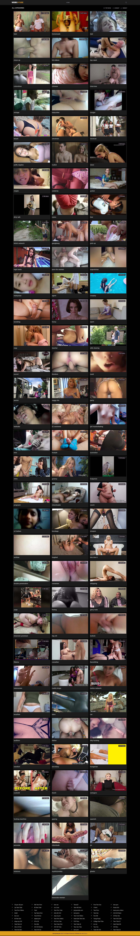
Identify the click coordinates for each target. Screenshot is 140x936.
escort (16, 374)
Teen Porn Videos (19, 910)
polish (92, 191)
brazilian (17, 714)
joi (91, 845)
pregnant (17, 505)
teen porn (115, 905)
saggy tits (55, 400)
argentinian (94, 269)
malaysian (17, 296)
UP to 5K (36, 921)
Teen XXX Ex (37, 930)
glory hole (94, 610)
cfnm (16, 479)
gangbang (55, 243)
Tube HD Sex (37, 916)
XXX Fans (76, 921)
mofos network (95, 688)
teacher (55, 348)
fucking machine (20, 819)
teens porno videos (118, 910)
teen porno (76, 913)
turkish (92, 636)
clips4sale (56, 845)
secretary (55, 767)
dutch (54, 793)
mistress (17, 871)
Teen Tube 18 (77, 924)
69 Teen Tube (37, 907)
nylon (54, 217)
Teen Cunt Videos (78, 916)
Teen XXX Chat (117, 919)
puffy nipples (19, 165)
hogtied (55, 557)
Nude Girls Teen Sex (79, 919)
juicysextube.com (78, 910)
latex (54, 714)
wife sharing (94, 348)
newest (125, 8)
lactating (17, 322)
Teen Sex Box (18, 930)
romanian (55, 584)
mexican (93, 139)
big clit (54, 636)
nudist (54, 165)
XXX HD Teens (117, 913)
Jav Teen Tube (18, 907)
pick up (93, 243)
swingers (93, 793)
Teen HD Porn (77, 907)
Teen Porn (96, 910)
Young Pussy (97, 919)
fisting (54, 610)
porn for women (58, 269)
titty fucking (94, 741)
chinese (55, 86)
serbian (16, 557)
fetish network (19, 243)
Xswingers (56, 930)
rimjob (16, 191)
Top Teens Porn (38, 913)
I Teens (95, 907)
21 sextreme (56, 426)
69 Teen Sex (17, 919)
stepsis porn (37, 919)
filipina (16, 662)
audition (17, 741)
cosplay (93, 296)
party (92, 400)
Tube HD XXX (97, 930)
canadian (55, 662)
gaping (54, 819)
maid (92, 374)
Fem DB (96, 916)
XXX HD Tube (57, 927)
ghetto (92, 871)
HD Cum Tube (57, 921)
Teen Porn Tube (58, 910)
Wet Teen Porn (38, 905)
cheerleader (56, 505)
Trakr (35, 910)
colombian (18, 86)
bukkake (17, 426)
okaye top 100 (18, 921)
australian (94, 453)
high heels (18, 269)
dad (91, 34)
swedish (17, 767)
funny (54, 322)
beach (16, 139)
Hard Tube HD (117, 924)
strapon (93, 531)
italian (54, 741)
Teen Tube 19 (117, 930)
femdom (55, 374)
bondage (55, 531)
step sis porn (57, 916)
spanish (93, 819)
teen (15, 34)
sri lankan (17, 531)
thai (91, 217)
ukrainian (55, 139)
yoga (15, 610)
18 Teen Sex (116, 916)
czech (92, 505)
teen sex (56, 905)
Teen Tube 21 (117, 921)
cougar (92, 112)
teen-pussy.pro (56, 933)
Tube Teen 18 (18, 924)
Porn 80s (36, 924)
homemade (56, 34)
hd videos (55, 60)
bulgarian (93, 479)
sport (92, 322)
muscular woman (58, 898)
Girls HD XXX (57, 913)
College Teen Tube (98, 921)
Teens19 (76, 905)
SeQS (16, 913)
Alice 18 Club (17, 927)
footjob (54, 453)
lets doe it (94, 557)
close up (17, 60)
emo (15, 453)
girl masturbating (96, 426)
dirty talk (17, 217)
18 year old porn (18, 905)
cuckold (17, 793)
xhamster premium (21, 636)
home (68, 2)
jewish (16, 400)
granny (54, 479)
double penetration (21, 584)
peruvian (17, 845)
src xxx (95, 924)
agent (54, 296)
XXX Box (115, 927)
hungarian (94, 767)
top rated (108, 8)
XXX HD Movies (38, 927)
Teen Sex (96, 913)
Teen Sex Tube (78, 927)
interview (93, 86)
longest (116, 8)
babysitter (55, 112)
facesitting (94, 662)
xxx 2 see (56, 907)
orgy (15, 348)
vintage (16, 112)
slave (92, 165)
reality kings (56, 688)
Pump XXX (116, 907)
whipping (93, 584)
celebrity (55, 191)
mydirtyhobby (57, 871)
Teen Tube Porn (58, 924)
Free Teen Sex (97, 905)
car (91, 714)
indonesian (18, 688)
